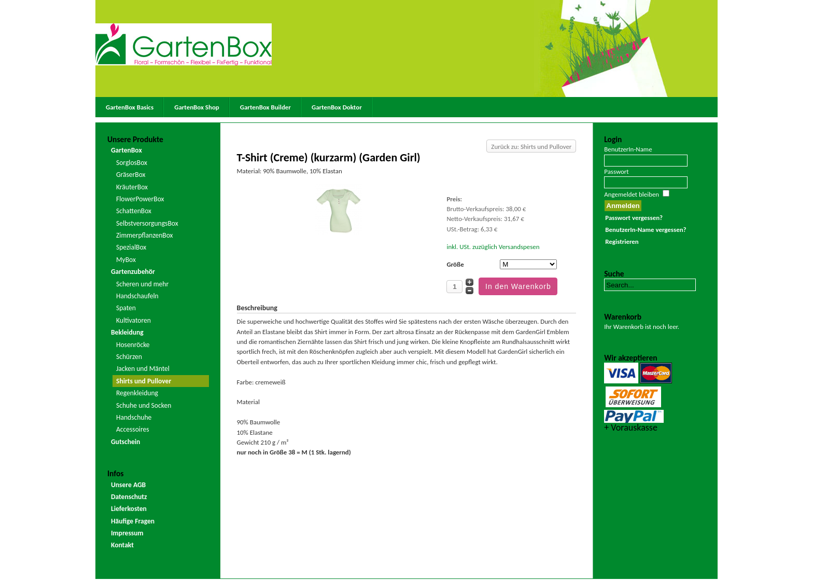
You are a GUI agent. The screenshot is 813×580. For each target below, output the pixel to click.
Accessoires (132, 429)
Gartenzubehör (133, 271)
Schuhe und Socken (143, 405)
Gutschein (125, 441)
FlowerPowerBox (140, 199)
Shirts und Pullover (143, 381)
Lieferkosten (129, 508)
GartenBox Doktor (337, 107)
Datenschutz (129, 496)
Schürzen (129, 356)
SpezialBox (131, 247)
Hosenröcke (133, 344)
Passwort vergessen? (634, 218)
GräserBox (130, 174)
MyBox (126, 259)
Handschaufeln (137, 296)
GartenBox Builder (265, 107)
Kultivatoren (133, 320)
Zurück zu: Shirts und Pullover (531, 146)
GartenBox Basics (129, 107)
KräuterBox (132, 187)
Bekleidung (127, 332)
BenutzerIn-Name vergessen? (645, 229)
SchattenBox (133, 210)
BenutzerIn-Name (628, 149)
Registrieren (621, 241)
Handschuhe (133, 417)
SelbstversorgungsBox (147, 223)
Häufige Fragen (133, 521)
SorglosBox (131, 162)
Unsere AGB (128, 484)
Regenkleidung (137, 393)
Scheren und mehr (142, 284)
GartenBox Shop (196, 107)
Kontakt (122, 545)
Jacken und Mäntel (143, 368)
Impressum (127, 533)
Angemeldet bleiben (631, 194)
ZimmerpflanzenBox (144, 235)
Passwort (616, 171)
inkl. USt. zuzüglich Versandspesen (492, 247)
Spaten (126, 307)
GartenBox (126, 150)
